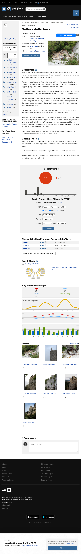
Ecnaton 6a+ (13, 82)
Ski (31, 2)
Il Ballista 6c (12, 67)
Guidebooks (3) (7, 142)
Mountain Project (47, 464)
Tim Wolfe (33, 51)
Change (59, 203)
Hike (16, 2)
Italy (47, 22)
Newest (15, 124)
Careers (5, 507)
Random (5, 126)
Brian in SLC (34, 46)
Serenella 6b (13, 77)
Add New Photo (74, 343)
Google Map (33, 38)
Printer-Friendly (7, 137)
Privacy (50, 521)
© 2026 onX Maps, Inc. (35, 521)
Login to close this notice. (30, 545)
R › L (10, 55)
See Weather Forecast (31, 55)
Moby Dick (12, 92)
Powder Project (46, 476)
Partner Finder (7, 473)
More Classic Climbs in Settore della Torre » (38, 253)
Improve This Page (73, 24)
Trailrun (24, 2)
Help (4, 467)
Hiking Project (46, 470)
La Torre (11, 87)
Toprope (61, 210)
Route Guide (6, 16)
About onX (6, 504)
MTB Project (45, 467)
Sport (52, 210)
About (4, 464)
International (34, 22)
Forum (38, 16)
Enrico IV (11, 72)
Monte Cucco (31, 25)
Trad (45, 210)
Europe (42, 22)
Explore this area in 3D (66, 35)
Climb (4, 2)
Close (62, 548)
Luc (9, 108)
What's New (22, 16)
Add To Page (74, 27)
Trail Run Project (47, 473)
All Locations (25, 22)
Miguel (10, 104)
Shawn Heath (41, 51)
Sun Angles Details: (35, 271)
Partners (31, 16)
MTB (10, 2)
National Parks (46, 479)
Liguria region (54, 22)
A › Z (15, 55)
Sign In (76, 13)
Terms (45, 521)
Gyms (14, 16)
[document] (62, 545)
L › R (5, 55)
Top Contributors (8, 479)
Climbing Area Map (10, 39)
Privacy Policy (70, 543)
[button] (50, 53)
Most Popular (6, 124)
